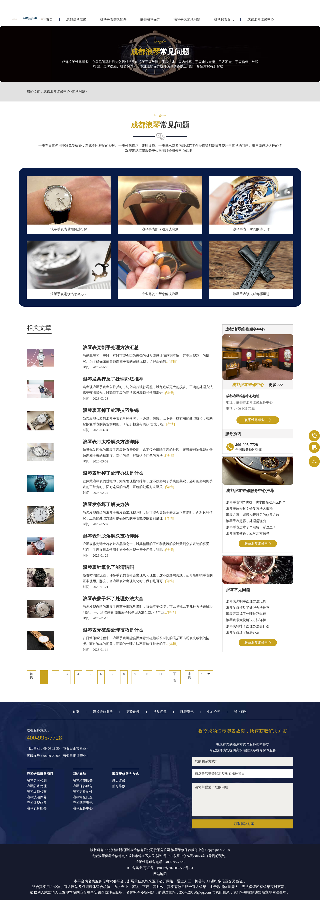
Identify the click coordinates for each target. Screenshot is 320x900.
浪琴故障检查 (37, 791)
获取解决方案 (244, 824)
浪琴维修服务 (103, 712)
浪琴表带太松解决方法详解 (246, 620)
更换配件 (133, 712)
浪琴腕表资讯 (224, 21)
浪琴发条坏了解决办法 (242, 632)
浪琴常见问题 (83, 797)
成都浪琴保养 (150, 21)
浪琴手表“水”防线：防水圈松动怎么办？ (256, 502)
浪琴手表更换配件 (113, 21)
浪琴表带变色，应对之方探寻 (247, 533)
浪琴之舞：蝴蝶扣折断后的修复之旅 (252, 515)
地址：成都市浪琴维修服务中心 (249, 402)
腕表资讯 (187, 712)
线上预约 (240, 712)
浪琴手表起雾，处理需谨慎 (246, 521)
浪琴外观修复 (37, 803)
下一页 (175, 677)
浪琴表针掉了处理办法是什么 (247, 626)
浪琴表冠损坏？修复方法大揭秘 (249, 508)
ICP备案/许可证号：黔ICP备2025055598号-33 (160, 868)
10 (147, 674)
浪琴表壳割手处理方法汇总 (246, 601)
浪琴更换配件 (83, 791)
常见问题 (78, 91)
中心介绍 (213, 712)
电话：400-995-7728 (240, 408)
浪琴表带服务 (37, 808)
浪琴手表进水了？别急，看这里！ (251, 527)
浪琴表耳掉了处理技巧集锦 (246, 614)
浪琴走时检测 (37, 780)
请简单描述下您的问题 (242, 800)
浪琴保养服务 (83, 786)
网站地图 (160, 874)
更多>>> (275, 385)
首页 (76, 712)
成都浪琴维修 (76, 21)
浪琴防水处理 (37, 786)
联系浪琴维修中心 (257, 543)
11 (160, 674)
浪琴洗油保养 (37, 797)
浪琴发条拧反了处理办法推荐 (247, 607)
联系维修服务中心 (257, 420)
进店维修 (118, 780)
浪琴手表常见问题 (187, 21)
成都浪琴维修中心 (260, 21)
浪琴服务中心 (83, 808)
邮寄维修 (118, 786)
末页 (189, 675)
